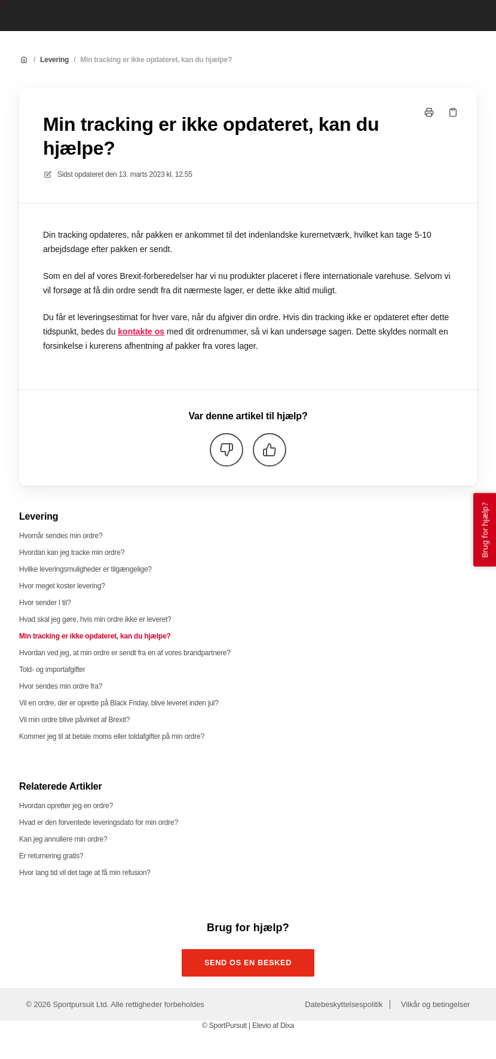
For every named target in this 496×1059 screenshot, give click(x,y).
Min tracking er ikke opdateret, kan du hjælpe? (156, 60)
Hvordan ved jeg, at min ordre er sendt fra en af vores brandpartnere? (125, 653)
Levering (54, 60)
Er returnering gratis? (51, 856)
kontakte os (141, 331)
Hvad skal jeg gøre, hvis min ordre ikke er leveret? (95, 619)
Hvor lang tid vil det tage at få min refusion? (85, 872)
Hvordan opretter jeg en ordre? (66, 806)
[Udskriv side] (429, 112)
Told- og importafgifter (52, 669)
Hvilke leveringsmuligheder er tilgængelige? (85, 569)
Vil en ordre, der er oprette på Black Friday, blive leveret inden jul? (119, 703)
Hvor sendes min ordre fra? (60, 686)
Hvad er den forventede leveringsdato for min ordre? (98, 822)
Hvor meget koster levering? (62, 586)
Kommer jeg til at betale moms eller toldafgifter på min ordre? (111, 736)
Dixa (287, 1025)
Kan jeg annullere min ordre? (63, 839)
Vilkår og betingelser (435, 1004)
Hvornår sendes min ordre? (60, 536)
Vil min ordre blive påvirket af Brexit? (74, 720)
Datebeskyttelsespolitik (343, 1004)
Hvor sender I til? (45, 602)
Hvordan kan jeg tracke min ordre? (71, 552)
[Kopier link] (453, 112)
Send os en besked (248, 962)
